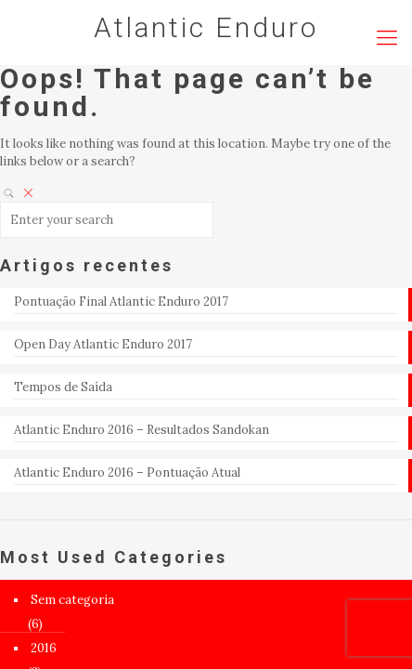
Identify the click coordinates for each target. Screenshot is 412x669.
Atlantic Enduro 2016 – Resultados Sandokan (141, 430)
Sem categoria (72, 600)
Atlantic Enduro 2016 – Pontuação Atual (127, 472)
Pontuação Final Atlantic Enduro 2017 (121, 301)
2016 (44, 648)
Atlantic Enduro (206, 27)
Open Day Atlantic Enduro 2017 (103, 344)
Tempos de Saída (63, 387)
